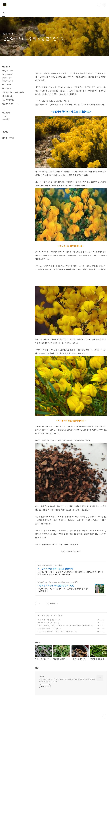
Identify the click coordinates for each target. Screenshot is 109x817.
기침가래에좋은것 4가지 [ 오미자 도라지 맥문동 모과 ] (56, 730)
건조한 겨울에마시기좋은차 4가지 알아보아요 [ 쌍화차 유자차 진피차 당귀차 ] (64, 724)
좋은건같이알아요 (8, 100)
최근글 (4, 277)
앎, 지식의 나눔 (43, 714)
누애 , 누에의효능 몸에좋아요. (48, 718)
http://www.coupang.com (48, 664)
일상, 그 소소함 (7, 70)
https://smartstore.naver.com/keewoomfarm (56, 680)
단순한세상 (6, 66)
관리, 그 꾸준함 (7, 74)
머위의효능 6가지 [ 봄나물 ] (47, 721)
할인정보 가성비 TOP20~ (11, 104)
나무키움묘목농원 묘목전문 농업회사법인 (56, 684)
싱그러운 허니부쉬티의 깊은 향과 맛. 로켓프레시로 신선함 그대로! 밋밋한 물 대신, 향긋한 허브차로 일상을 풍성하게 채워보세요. (70, 671)
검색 (99, 4)
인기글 (11, 277)
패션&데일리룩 (8, 81)
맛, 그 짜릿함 (6, 84)
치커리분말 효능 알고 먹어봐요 (48, 727)
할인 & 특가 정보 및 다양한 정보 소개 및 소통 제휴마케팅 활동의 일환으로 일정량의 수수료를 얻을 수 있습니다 (67, 779)
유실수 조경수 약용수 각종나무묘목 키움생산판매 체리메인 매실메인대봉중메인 (63, 688)
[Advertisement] (54, 81)
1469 (41, 774)
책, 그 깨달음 (6, 88)
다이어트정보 (7, 78)
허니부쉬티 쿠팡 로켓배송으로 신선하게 (55, 667)
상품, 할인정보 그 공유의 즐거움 (13, 92)
